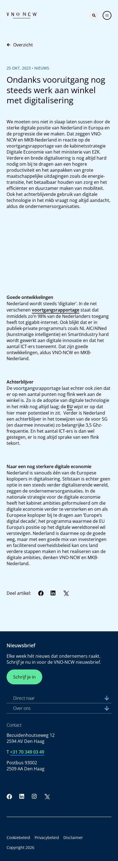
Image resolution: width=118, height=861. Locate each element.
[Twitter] (66, 593)
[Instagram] (34, 796)
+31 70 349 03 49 (27, 752)
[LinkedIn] (53, 593)
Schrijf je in (24, 677)
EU (70, 407)
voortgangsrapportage (55, 310)
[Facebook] (41, 593)
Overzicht (20, 45)
